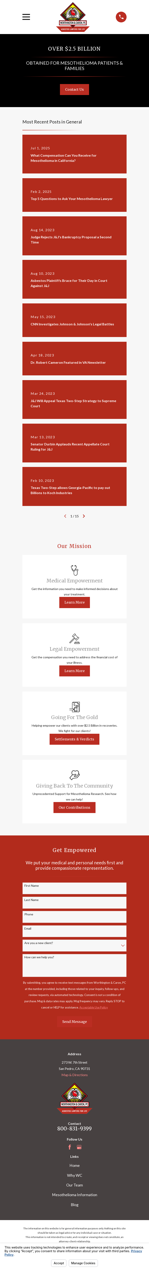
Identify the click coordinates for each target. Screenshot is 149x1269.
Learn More (74, 602)
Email (27, 928)
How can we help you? (39, 957)
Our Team (74, 1185)
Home (74, 1165)
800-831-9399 (74, 1128)
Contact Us (74, 89)
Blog (74, 1204)
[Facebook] (69, 1147)
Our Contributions (74, 807)
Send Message (74, 1021)
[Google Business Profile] (79, 1147)
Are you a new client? (38, 943)
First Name (31, 885)
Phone (28, 914)
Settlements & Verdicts (74, 739)
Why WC (74, 1175)
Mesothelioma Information (74, 1194)
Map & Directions (74, 1075)
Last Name (31, 900)
